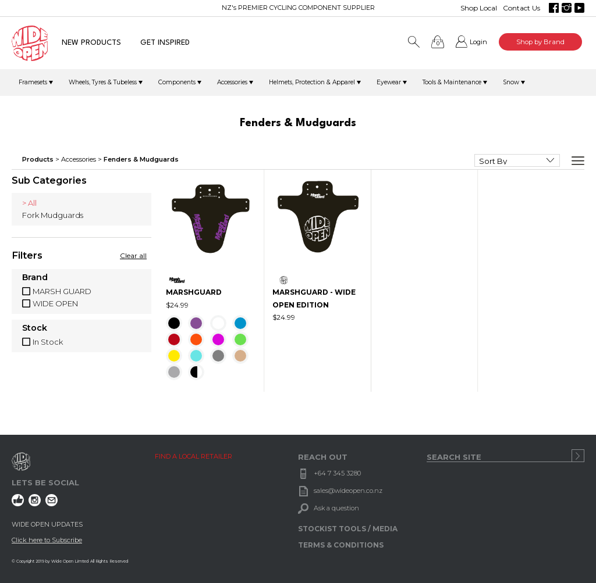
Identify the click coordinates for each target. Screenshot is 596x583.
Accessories (232, 82)
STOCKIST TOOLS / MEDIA (348, 528)
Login (478, 42)
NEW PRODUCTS (91, 43)
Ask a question (336, 508)
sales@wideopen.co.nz (348, 491)
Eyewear (389, 82)
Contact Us (521, 7)
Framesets (33, 82)
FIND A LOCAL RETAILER (193, 456)
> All (29, 203)
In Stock (48, 341)
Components (177, 82)
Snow (511, 82)
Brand (35, 277)
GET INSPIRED (165, 43)
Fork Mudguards (52, 215)
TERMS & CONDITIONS (341, 545)
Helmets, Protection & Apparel (312, 82)
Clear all (133, 255)
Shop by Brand (540, 42)
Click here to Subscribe (47, 540)
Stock (34, 328)
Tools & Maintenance (452, 82)
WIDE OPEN (55, 303)
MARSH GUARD (62, 291)
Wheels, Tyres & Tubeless (103, 82)
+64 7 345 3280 (337, 473)
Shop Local (478, 7)
